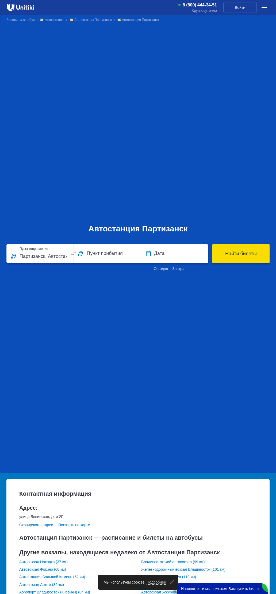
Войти (240, 7)
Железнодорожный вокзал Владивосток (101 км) (183, 569)
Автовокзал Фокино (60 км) (42, 569)
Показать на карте (74, 525)
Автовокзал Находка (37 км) (43, 562)
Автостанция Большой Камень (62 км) (52, 577)
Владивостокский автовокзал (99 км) (173, 562)
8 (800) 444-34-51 (200, 5)
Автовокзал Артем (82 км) (41, 584)
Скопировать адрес (36, 525)
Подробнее (156, 582)
